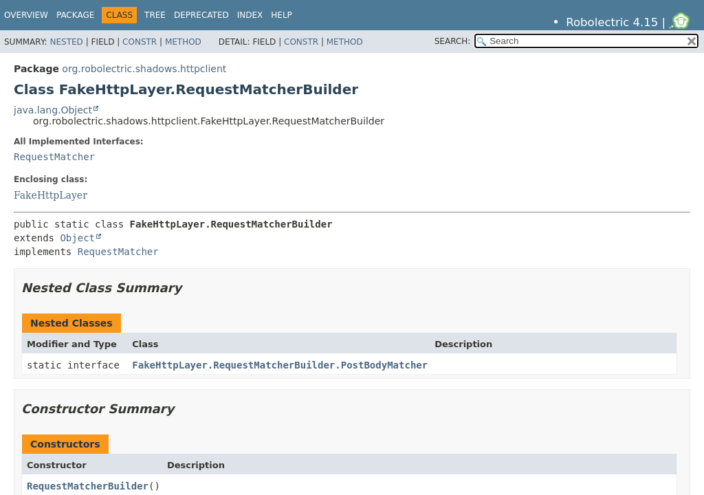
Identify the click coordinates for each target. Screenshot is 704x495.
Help (281, 15)
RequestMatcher (54, 156)
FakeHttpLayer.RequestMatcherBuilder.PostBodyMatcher (280, 365)
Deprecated (201, 15)
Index (250, 15)
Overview (26, 15)
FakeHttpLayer (50, 195)
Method (183, 42)
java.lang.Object (53, 110)
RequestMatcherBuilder (87, 486)
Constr (139, 42)
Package (75, 15)
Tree (155, 15)
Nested (66, 42)
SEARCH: (452, 41)
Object (77, 237)
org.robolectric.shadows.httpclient (144, 68)
